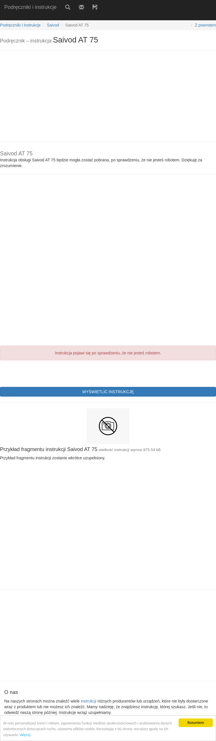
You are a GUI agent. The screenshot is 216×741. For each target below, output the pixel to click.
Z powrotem (205, 25)
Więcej (25, 734)
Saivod (53, 25)
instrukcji (88, 701)
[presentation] (43, 373)
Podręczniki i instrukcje (30, 7)
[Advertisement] (67, 16)
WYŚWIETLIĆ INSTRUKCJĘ (108, 391)
